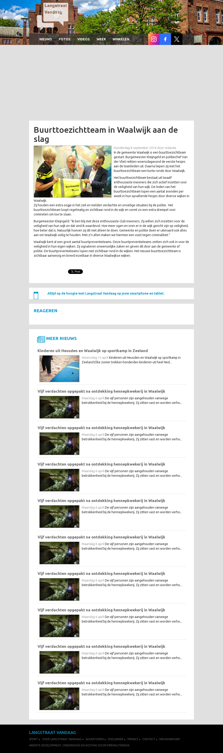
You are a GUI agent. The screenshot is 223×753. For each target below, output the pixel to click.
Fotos (65, 39)
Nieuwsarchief (169, 739)
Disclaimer (115, 739)
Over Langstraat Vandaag (62, 739)
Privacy (133, 739)
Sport (33, 739)
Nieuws (45, 39)
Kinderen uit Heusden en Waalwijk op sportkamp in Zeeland (93, 350)
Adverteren (95, 739)
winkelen (121, 39)
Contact (148, 739)
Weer (101, 39)
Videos (83, 39)
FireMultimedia (118, 745)
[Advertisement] (111, 84)
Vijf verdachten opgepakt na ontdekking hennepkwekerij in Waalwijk (101, 391)
